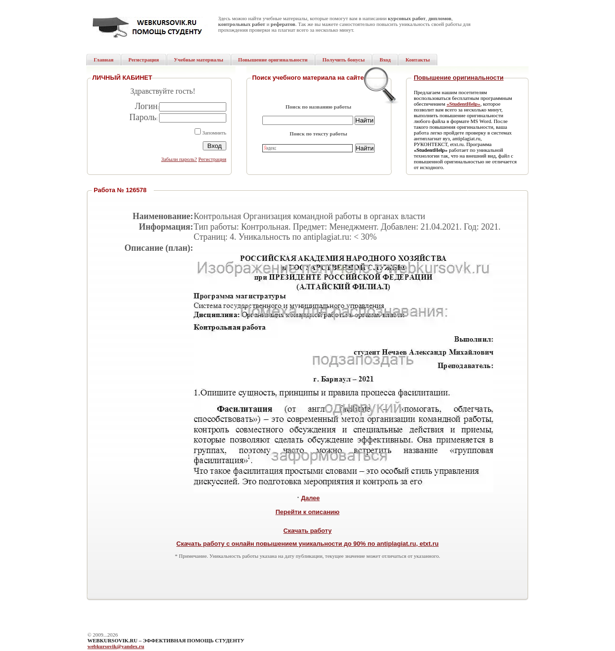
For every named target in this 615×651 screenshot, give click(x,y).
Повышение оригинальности (459, 77)
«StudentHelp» (463, 104)
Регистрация (212, 159)
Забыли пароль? (179, 159)
